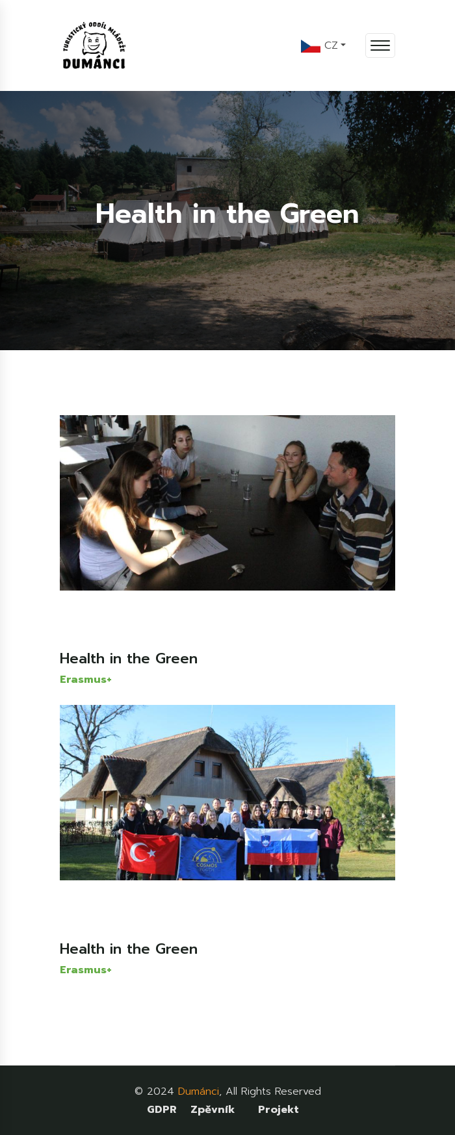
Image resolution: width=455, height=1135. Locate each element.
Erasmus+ (86, 679)
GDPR (162, 1109)
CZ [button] (319, 45)
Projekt (278, 1109)
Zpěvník (212, 1109)
